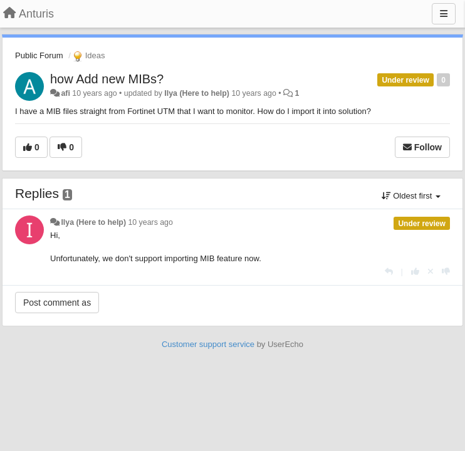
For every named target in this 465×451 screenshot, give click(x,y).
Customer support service (208, 344)
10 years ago (150, 222)
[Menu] (444, 13)
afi (65, 93)
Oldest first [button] (411, 195)
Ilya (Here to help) (196, 93)
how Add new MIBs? (107, 79)
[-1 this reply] (446, 271)
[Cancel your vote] (430, 271)
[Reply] (389, 271)
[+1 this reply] (415, 271)
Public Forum (39, 55)
